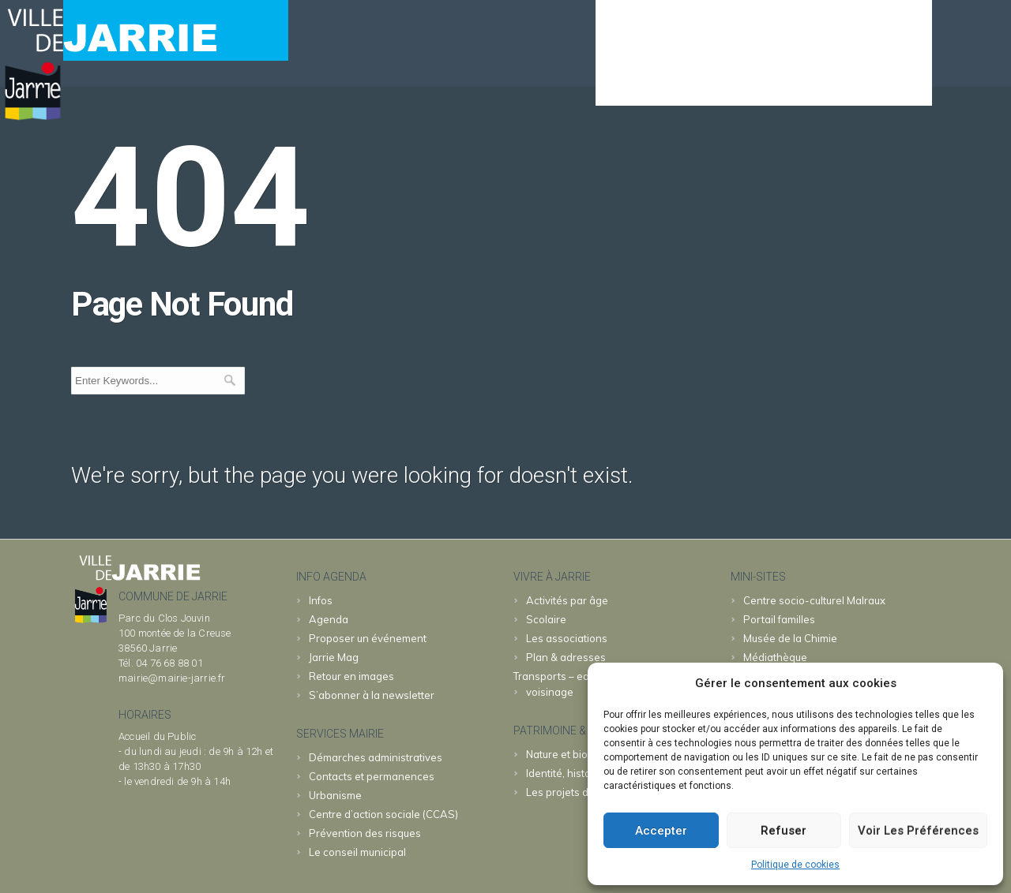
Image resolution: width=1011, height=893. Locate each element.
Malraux (814, 600)
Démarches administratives (375, 757)
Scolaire (546, 619)
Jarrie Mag (334, 657)
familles (779, 619)
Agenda (628, 83)
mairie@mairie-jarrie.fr (172, 678)
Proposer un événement (368, 638)
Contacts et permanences (371, 776)
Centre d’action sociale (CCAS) (383, 814)
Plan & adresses (566, 657)
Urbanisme (335, 795)
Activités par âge (567, 600)
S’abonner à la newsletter (371, 695)
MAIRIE (702, 83)
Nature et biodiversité (578, 754)
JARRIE (780, 83)
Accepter (661, 831)
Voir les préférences (918, 831)
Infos (321, 600)
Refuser (783, 831)
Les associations (566, 638)
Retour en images (351, 676)
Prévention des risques (365, 833)
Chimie (790, 638)
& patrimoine (874, 83)
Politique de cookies (795, 864)
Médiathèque (775, 657)
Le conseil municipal (357, 852)
